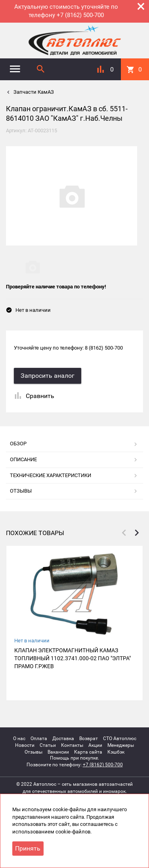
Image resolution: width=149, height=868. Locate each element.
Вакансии (58, 752)
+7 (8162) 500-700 (103, 764)
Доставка (63, 738)
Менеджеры (120, 745)
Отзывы (33, 752)
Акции (95, 745)
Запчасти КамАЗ (33, 92)
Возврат (88, 738)
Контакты (72, 745)
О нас (19, 738)
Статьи (48, 745)
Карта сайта (88, 752)
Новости (24, 745)
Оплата (39, 738)
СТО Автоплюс (119, 738)
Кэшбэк (115, 752)
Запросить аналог (47, 375)
